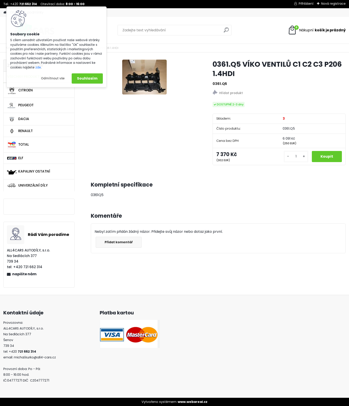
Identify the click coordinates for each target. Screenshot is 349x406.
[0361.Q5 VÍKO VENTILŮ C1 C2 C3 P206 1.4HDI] (144, 77)
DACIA (18, 119)
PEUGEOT (20, 105)
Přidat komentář (119, 242)
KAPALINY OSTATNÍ (28, 171)
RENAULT (20, 131)
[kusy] (295, 156)
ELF (15, 158)
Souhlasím (87, 78)
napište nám (24, 274)
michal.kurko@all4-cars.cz (35, 357)
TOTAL (18, 144)
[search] (226, 31)
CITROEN (20, 90)
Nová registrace (333, 3)
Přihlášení (306, 3)
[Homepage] (4, 12)
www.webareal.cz (192, 402)
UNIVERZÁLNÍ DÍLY (27, 185)
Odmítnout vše (53, 78)
